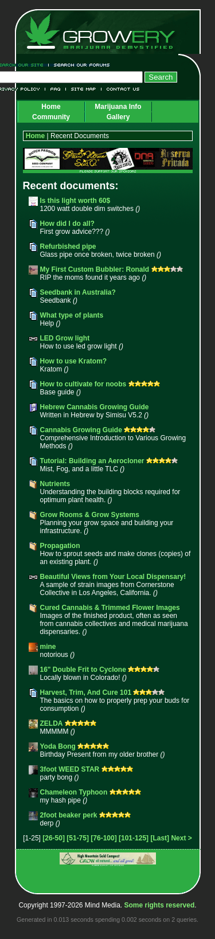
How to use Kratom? (73, 361)
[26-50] (53, 838)
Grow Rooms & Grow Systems (89, 515)
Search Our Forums (79, 65)
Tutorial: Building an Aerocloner (92, 461)
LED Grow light (65, 338)
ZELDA (51, 723)
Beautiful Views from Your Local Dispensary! (113, 577)
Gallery (118, 117)
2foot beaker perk (68, 815)
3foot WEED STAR (70, 769)
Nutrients (55, 484)
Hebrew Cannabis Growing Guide (94, 407)
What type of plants (72, 315)
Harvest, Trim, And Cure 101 (86, 692)
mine (48, 647)
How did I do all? (67, 224)
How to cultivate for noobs (83, 384)
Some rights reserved (159, 905)
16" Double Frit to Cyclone (83, 670)
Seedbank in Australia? (78, 292)
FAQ (55, 89)
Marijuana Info (118, 107)
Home (50, 107)
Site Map (83, 89)
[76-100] (103, 838)
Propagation (60, 546)
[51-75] (78, 838)
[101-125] (133, 838)
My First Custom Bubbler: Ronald (95, 269)
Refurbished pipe (68, 246)
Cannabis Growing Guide (81, 430)
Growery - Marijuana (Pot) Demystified (106, 31)
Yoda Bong (58, 746)
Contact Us (120, 89)
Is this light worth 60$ (75, 201)
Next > (181, 838)
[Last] (159, 838)
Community (51, 117)
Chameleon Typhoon (74, 792)
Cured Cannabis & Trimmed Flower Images (110, 608)
